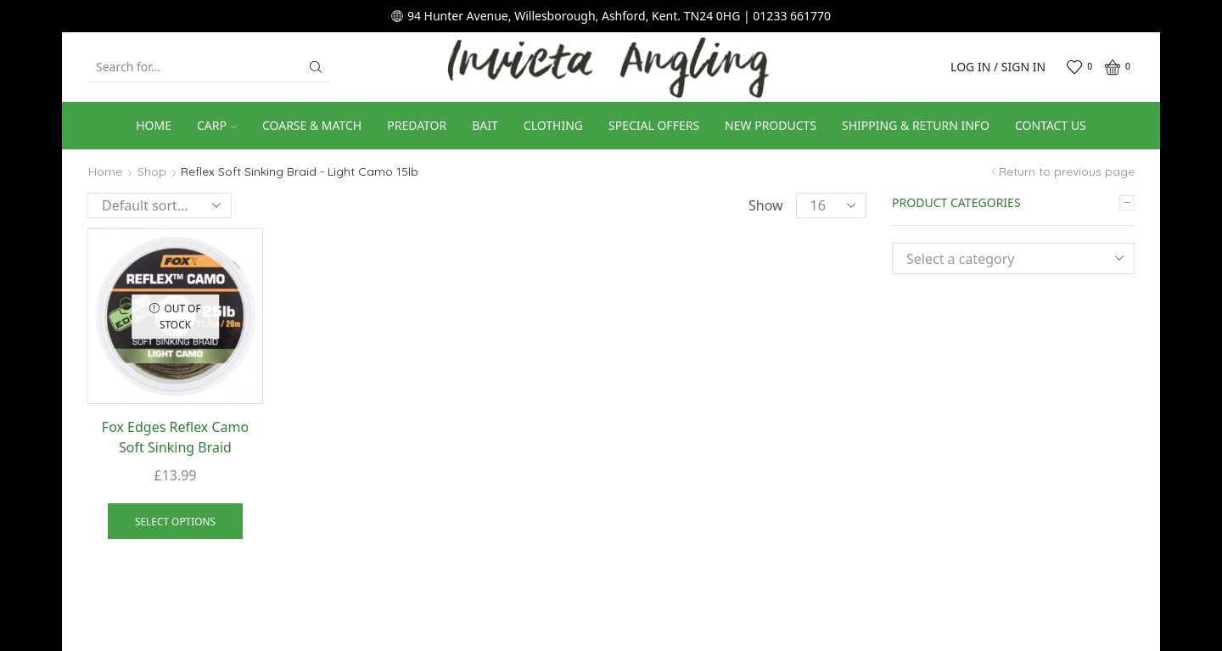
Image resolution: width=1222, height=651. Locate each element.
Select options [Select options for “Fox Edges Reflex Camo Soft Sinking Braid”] (175, 521)
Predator (416, 125)
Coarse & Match (312, 125)
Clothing (553, 125)
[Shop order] (159, 205)
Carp (217, 125)
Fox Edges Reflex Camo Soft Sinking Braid (175, 437)
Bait (485, 125)
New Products (770, 125)
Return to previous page (1067, 171)
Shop (151, 171)
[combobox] (1013, 258)
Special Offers (653, 125)
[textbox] (1000, 259)
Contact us (1050, 125)
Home (153, 125)
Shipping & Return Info (915, 125)
